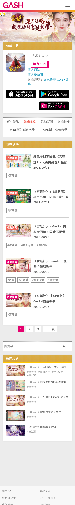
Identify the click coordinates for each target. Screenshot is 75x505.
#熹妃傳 (42, 245)
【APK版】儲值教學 (53, 129)
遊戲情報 (64, 121)
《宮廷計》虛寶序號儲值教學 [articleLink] (44, 412)
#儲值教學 (44, 371)
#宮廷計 (12, 175)
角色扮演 (50, 79)
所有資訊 (13, 121)
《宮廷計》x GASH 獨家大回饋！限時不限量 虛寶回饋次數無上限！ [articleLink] (49, 232)
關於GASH (9, 491)
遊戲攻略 (30, 121)
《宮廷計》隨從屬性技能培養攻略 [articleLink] (46, 382)
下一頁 (50, 329)
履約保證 (45, 491)
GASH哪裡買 (48, 497)
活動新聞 (47, 121)
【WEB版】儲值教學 (21, 129)
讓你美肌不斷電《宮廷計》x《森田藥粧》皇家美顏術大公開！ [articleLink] (50, 162)
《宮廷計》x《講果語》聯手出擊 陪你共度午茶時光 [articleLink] (51, 197)
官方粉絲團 (35, 74)
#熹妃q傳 (27, 245)
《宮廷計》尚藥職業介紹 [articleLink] (41, 426)
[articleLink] (18, 161)
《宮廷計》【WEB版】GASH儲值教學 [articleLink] (49, 367)
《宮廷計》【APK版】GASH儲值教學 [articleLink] (49, 397)
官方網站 (34, 69)
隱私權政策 (9, 497)
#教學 (11, 279)
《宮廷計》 (40, 55)
